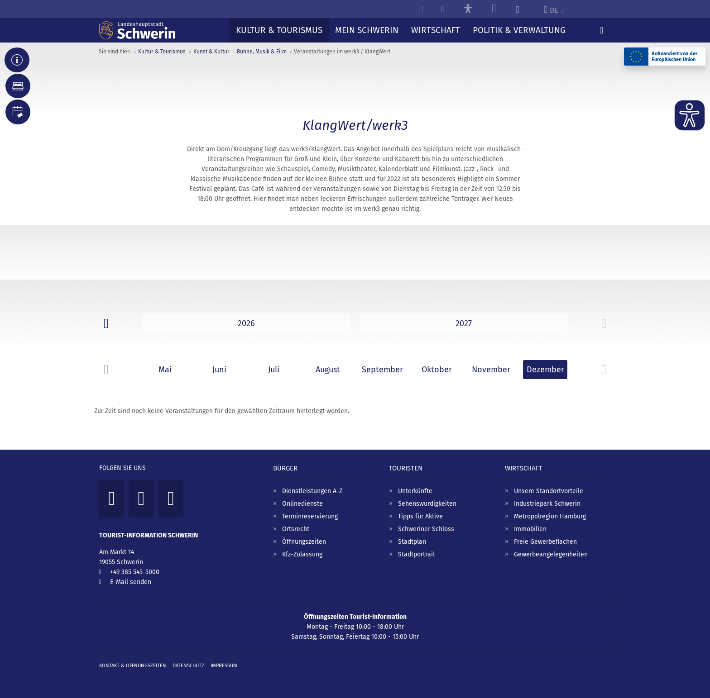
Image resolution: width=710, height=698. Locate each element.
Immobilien (530, 529)
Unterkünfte (415, 491)
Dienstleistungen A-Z (312, 491)
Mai (165, 370)
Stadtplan (412, 542)
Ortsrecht (295, 529)
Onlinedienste (302, 504)
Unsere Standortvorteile (548, 491)
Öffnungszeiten (304, 542)
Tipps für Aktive (420, 516)
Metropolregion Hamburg (550, 516)
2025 (246, 323)
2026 (463, 323)
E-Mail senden (130, 582)
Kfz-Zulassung (302, 554)
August (328, 370)
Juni (219, 370)
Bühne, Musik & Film (262, 51)
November (491, 370)
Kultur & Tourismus (162, 51)
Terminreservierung (310, 516)
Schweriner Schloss (426, 529)
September (382, 370)
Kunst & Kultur (211, 51)
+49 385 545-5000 (134, 572)
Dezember (545, 370)
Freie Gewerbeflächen (545, 542)
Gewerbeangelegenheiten (551, 554)
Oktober (437, 370)
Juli (273, 370)
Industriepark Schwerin (547, 504)
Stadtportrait (416, 554)
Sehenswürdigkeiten (427, 504)
